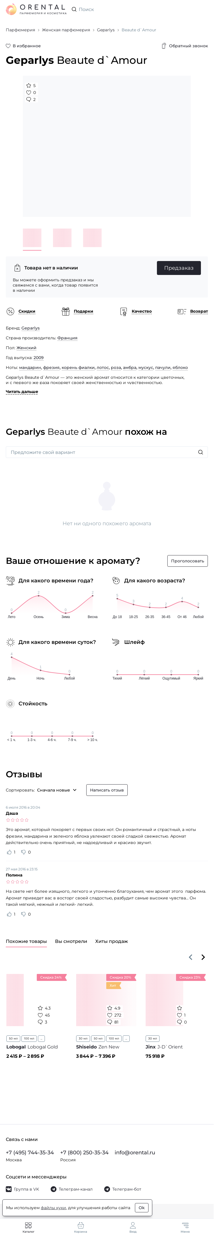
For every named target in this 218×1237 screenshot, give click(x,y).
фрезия (51, 367)
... (41, 1038)
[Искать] (200, 452)
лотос (103, 367)
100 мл (29, 1038)
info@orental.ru (135, 1152)
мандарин (30, 367)
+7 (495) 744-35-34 (30, 1152)
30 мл (83, 1038)
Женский (26, 347)
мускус (145, 367)
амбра (129, 367)
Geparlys (30, 328)
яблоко (180, 367)
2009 (39, 357)
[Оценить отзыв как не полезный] (23, 852)
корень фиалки (78, 367)
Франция (67, 338)
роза (116, 367)
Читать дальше (22, 391)
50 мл (13, 1038)
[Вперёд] (203, 957)
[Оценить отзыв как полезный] (9, 852)
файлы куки (53, 1207)
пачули (163, 367)
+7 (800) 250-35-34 (84, 1152)
